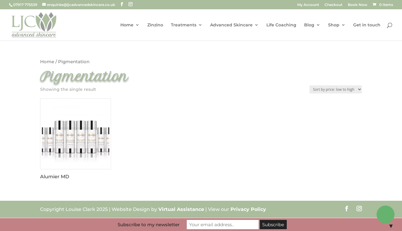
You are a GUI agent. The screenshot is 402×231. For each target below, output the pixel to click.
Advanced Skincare (231, 25)
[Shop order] (336, 89)
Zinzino (155, 25)
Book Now (357, 5)
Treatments (183, 25)
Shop (333, 25)
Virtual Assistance (181, 209)
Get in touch (366, 25)
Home (127, 25)
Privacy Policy (248, 209)
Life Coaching (281, 25)
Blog (309, 25)
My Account (308, 5)
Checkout (333, 5)
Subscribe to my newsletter (149, 224)
